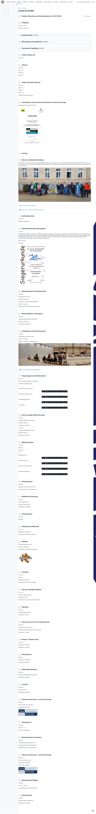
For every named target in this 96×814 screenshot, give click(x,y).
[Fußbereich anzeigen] (93, 811)
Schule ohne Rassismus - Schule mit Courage (40, 700)
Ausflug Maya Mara (31, 216)
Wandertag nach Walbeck (33, 781)
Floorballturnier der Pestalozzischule (37, 331)
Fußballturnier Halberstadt (34, 527)
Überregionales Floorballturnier (35, 42)
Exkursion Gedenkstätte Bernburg (36, 160)
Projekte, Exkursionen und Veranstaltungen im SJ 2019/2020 (45, 16)
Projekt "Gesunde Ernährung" (34, 82)
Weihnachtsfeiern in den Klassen (36, 314)
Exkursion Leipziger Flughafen (35, 590)
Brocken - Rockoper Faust (33, 640)
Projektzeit (29, 22)
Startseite (23, 8)
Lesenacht (28, 573)
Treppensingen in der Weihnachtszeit (37, 376)
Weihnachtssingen (31, 443)
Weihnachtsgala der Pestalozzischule (37, 291)
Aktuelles (29, 8)
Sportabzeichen (30, 796)
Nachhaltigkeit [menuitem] (39, 2)
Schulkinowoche (30, 515)
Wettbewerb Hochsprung (33, 497)
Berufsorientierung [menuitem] (48, 2)
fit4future (28, 542)
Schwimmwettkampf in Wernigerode (37, 229)
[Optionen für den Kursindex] (17, 6)
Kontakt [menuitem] (71, 2)
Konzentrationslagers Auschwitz (59, 163)
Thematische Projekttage (33, 48)
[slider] (56, 458)
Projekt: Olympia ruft (32, 55)
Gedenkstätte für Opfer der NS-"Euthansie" (31, 164)
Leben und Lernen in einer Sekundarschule (39, 623)
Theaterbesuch (30, 723)
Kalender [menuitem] (14, 2)
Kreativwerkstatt (30, 35)
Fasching (28, 153)
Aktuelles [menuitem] (19, 2)
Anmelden (93, 2)
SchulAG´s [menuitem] (56, 2)
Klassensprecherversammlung (35, 738)
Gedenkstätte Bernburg (33, 670)
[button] (23, 16)
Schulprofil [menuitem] (31, 2)
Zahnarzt (28, 65)
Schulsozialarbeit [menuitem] (63, 2)
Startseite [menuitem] (9, 2)
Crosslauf (28, 685)
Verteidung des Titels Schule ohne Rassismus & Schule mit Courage (47, 102)
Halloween (28, 608)
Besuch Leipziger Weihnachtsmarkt (37, 415)
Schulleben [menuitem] (25, 2)
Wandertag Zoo (30, 655)
